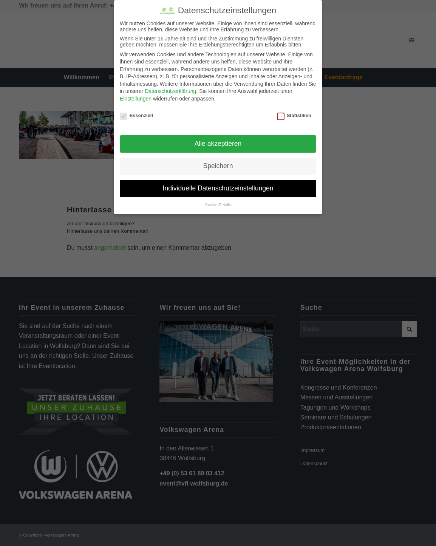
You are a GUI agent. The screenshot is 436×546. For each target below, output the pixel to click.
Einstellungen (136, 97)
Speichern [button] (218, 165)
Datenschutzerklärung (170, 90)
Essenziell (136, 114)
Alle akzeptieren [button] (218, 142)
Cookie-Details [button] (218, 203)
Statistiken (294, 114)
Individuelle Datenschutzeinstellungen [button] (218, 187)
